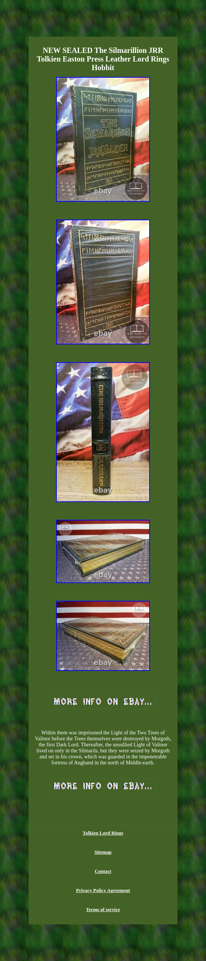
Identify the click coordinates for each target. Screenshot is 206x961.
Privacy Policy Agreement (103, 890)
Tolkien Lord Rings (103, 833)
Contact (103, 871)
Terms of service (103, 909)
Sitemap (103, 852)
